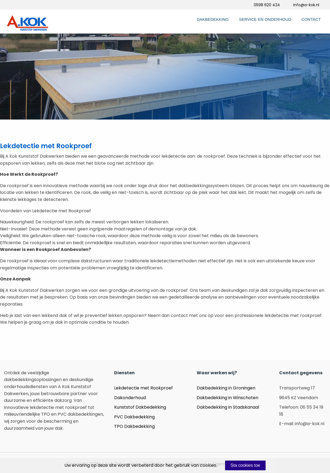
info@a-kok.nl (306, 5)
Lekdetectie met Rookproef (143, 388)
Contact (311, 19)
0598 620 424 (267, 5)
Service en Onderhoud (265, 19)
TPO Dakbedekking (134, 426)
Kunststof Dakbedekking (140, 407)
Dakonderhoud (130, 398)
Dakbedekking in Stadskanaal (228, 407)
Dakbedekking (213, 19)
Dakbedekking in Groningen (226, 388)
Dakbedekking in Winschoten (227, 398)
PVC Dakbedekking (134, 417)
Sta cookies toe (245, 465)
